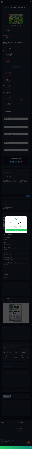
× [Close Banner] (30, 447)
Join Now (16, 230)
